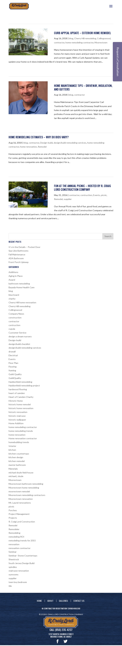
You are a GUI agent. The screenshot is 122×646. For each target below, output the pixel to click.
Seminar (13, 551)
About (50, 600)
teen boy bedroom (18, 582)
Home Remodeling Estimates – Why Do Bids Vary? (39, 137)
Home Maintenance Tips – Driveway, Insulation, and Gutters (83, 87)
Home (39, 600)
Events (96, 195)
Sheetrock (14, 559)
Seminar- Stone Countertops (23, 555)
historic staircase (17, 415)
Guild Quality (15, 374)
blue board (14, 294)
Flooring (13, 366)
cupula (12, 328)
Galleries (63, 600)
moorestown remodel (19, 491)
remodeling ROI (16, 536)
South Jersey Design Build (21, 563)
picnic (104, 195)
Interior (12, 446)
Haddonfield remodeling (20, 381)
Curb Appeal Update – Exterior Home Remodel (82, 33)
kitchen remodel (17, 461)
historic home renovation (21, 408)
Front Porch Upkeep (19, 262)
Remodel (42, 146)
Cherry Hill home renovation (22, 302)
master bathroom (17, 465)
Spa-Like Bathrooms (18, 250)
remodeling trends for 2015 (22, 540)
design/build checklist (19, 344)
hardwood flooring (18, 389)
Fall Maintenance (17, 254)
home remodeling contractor (79, 42)
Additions (13, 272)
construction (15, 317)
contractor (59, 42)
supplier (68, 199)
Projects (13, 517)
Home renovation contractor (23, 438)
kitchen (12, 449)
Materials (13, 468)
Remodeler (14, 529)
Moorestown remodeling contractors (27, 495)
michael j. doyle (16, 476)
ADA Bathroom (16, 258)
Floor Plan (13, 363)
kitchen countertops (19, 453)
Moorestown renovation (21, 499)
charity (12, 298)
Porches (13, 510)
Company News (16, 313)
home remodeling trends (21, 431)
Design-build (46, 142)
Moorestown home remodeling (24, 487)
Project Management (19, 514)
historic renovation (18, 412)
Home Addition (16, 423)
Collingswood (104, 38)
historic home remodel (20, 404)
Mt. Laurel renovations (20, 502)
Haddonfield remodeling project (24, 385)
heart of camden (17, 393)
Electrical (13, 355)
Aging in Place (16, 276)
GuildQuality (15, 378)
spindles (13, 567)
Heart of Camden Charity (21, 397)
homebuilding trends (19, 442)
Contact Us (78, 600)
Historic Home (16, 400)
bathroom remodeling (19, 283)
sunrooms (13, 574)
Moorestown (101, 42)
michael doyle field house (21, 472)
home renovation (28, 146)
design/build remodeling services (70, 142)
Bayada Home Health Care (21, 287)
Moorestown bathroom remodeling (26, 483)
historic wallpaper (17, 419)
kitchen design (16, 457)
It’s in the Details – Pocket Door (24, 247)
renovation (14, 544)
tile (10, 586)
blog (71, 38)
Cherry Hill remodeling (85, 38)
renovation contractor (19, 548)
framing (12, 370)
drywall (12, 351)
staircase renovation (19, 570)
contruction (86, 195)
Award (12, 279)
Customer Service (17, 332)
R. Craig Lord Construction (22, 521)
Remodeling (14, 533)
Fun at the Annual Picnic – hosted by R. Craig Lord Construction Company (82, 188)
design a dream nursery (20, 336)
